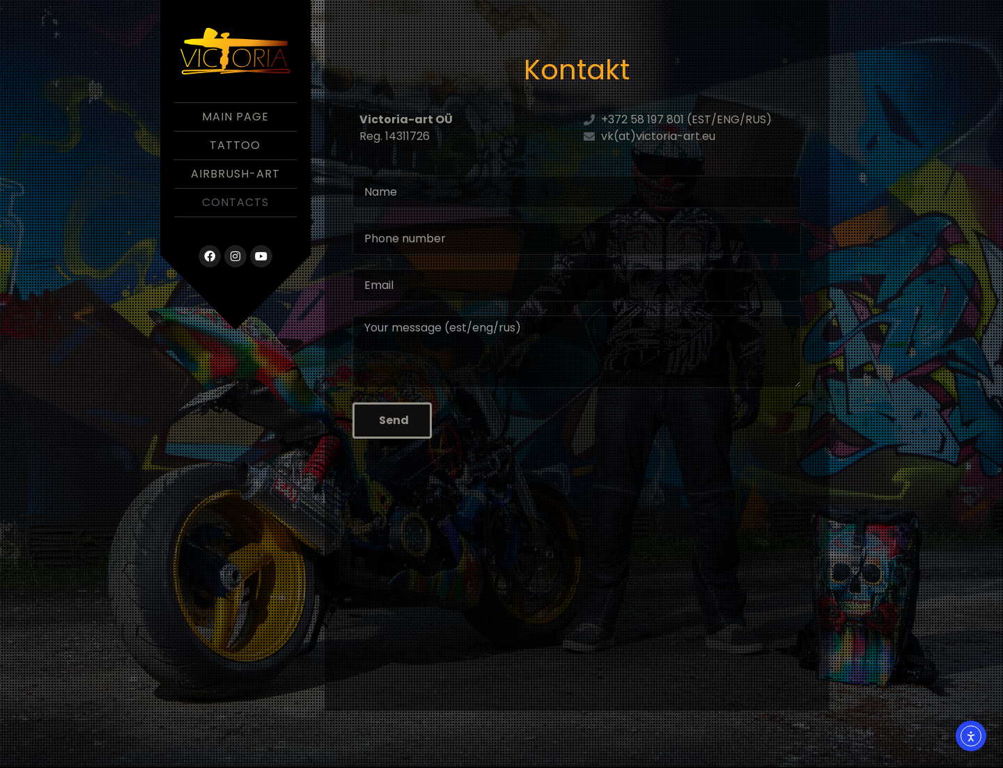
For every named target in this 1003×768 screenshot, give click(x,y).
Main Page (235, 117)
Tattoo (235, 145)
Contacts (235, 202)
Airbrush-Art (235, 174)
